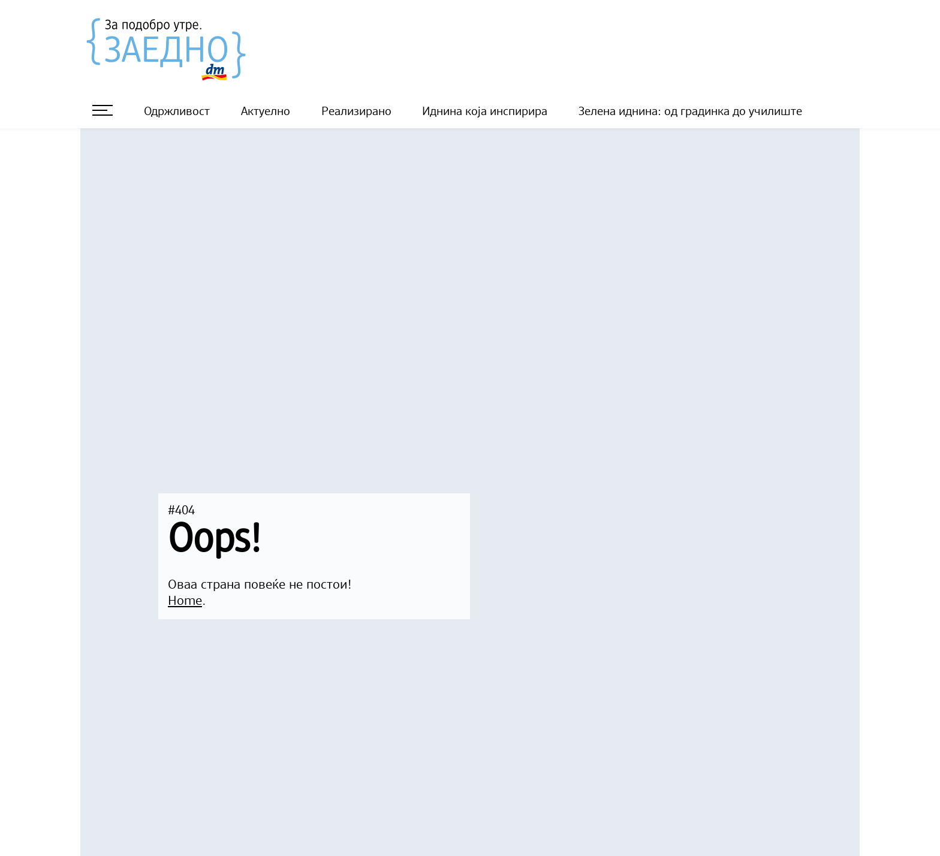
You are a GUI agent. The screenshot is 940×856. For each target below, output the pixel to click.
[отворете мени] (102, 110)
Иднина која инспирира (484, 112)
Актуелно (265, 112)
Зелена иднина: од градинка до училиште (690, 112)
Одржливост (177, 112)
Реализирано (356, 112)
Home (185, 601)
